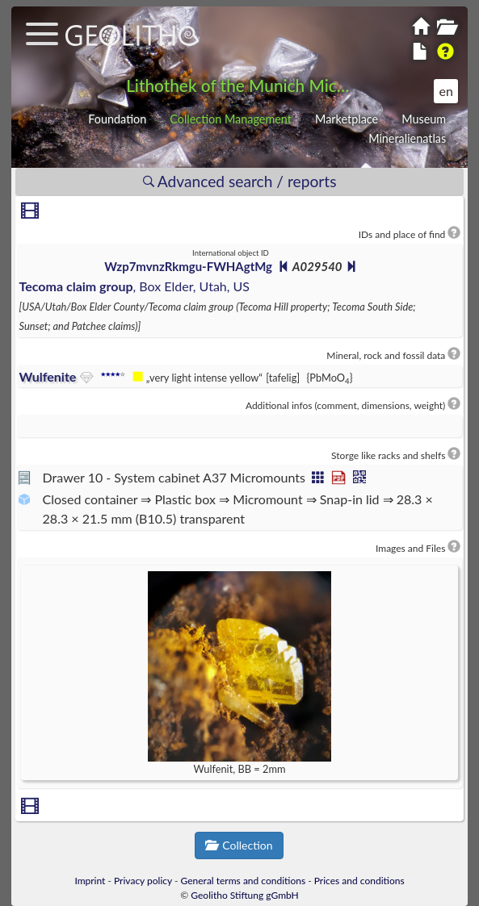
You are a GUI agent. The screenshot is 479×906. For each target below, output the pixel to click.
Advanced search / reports (240, 181)
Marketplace (346, 119)
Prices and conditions (359, 881)
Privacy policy (143, 881)
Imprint (89, 881)
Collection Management (231, 119)
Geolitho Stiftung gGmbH (244, 895)
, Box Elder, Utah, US (134, 286)
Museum (423, 119)
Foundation (117, 119)
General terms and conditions (243, 881)
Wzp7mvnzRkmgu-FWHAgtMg (188, 266)
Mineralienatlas (407, 138)
